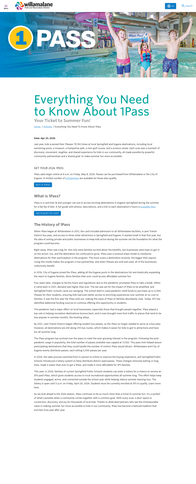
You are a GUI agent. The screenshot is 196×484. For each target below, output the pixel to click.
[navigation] (88, 6)
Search (186, 6)
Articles (48, 126)
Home (37, 126)
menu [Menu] (6, 6)
